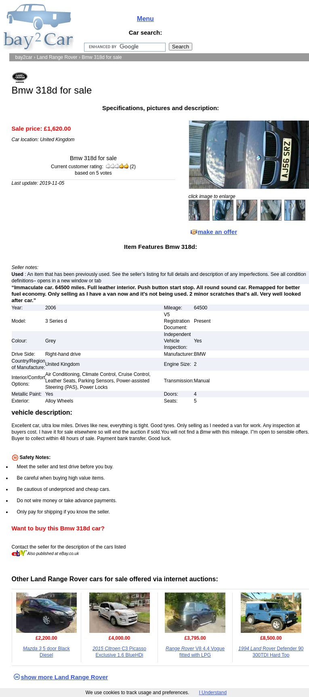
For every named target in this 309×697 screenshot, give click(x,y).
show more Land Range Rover (64, 677)
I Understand (213, 692)
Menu (145, 18)
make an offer (218, 231)
